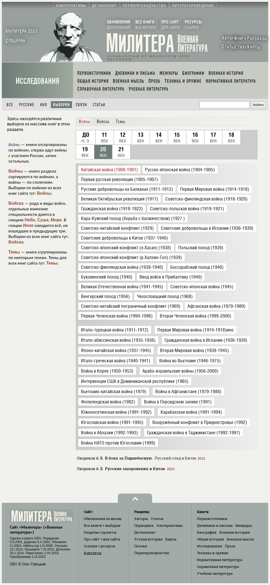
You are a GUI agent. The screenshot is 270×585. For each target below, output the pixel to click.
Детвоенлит (145, 532)
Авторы (141, 518)
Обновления (103, 518)
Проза (230, 546)
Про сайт (102, 539)
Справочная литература (218, 566)
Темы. (52, 263)
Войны (15, 171)
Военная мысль (240, 539)
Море (56, 220)
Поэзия (140, 546)
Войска (15, 203)
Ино (43, 105)
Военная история (234, 532)
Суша (43, 220)
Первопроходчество (151, 552)
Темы (14, 252)
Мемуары (243, 525)
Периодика (143, 525)
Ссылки (99, 546)
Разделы (100, 532)
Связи (81, 105)
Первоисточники (212, 518)
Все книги (102, 525)
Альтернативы (169, 525)
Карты (170, 539)
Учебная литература (215, 573)
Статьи (99, 105)
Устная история (148, 539)
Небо (30, 220)
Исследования (37, 81)
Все (10, 105)
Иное (28, 225)
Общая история (210, 539)
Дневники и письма (215, 525)
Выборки (61, 105)
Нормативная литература (219, 559)
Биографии (206, 532)
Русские (26, 105)
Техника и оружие (212, 552)
